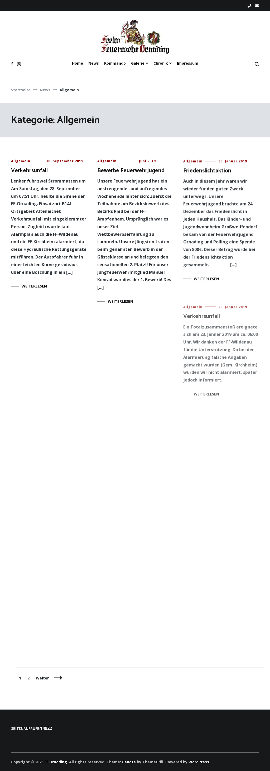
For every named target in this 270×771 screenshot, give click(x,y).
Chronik (160, 63)
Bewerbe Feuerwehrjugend (131, 170)
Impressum (187, 63)
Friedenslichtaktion (207, 171)
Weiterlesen (34, 286)
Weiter (42, 678)
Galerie (137, 63)
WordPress (199, 761)
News (93, 63)
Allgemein (20, 161)
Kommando (115, 63)
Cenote (129, 761)
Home (77, 63)
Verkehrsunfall (29, 170)
